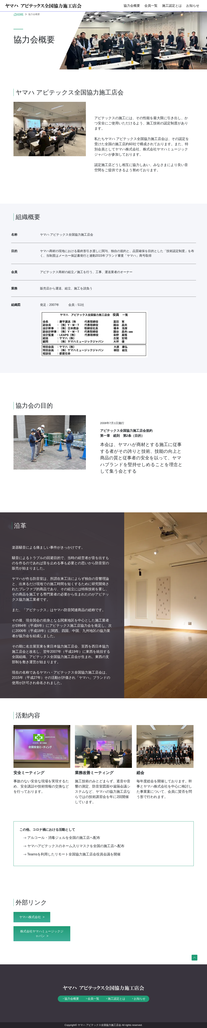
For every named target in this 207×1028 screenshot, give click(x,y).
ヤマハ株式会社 (30, 917)
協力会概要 (132, 6)
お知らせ (192, 6)
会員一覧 (151, 6)
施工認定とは (172, 6)
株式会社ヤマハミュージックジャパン (41, 934)
